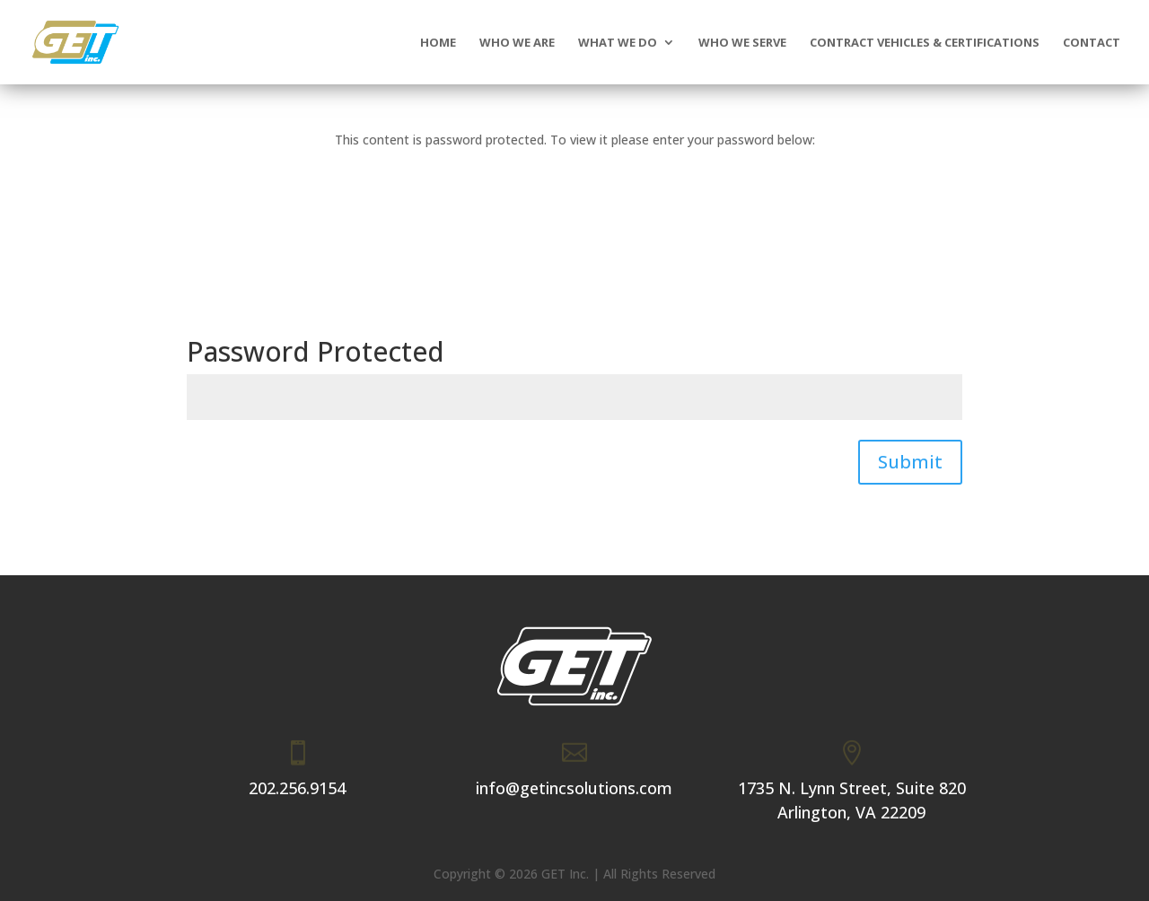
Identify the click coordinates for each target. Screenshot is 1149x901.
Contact (1091, 43)
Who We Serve (742, 43)
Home (438, 43)
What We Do (617, 43)
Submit (910, 462)
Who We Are (517, 43)
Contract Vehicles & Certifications (924, 43)
